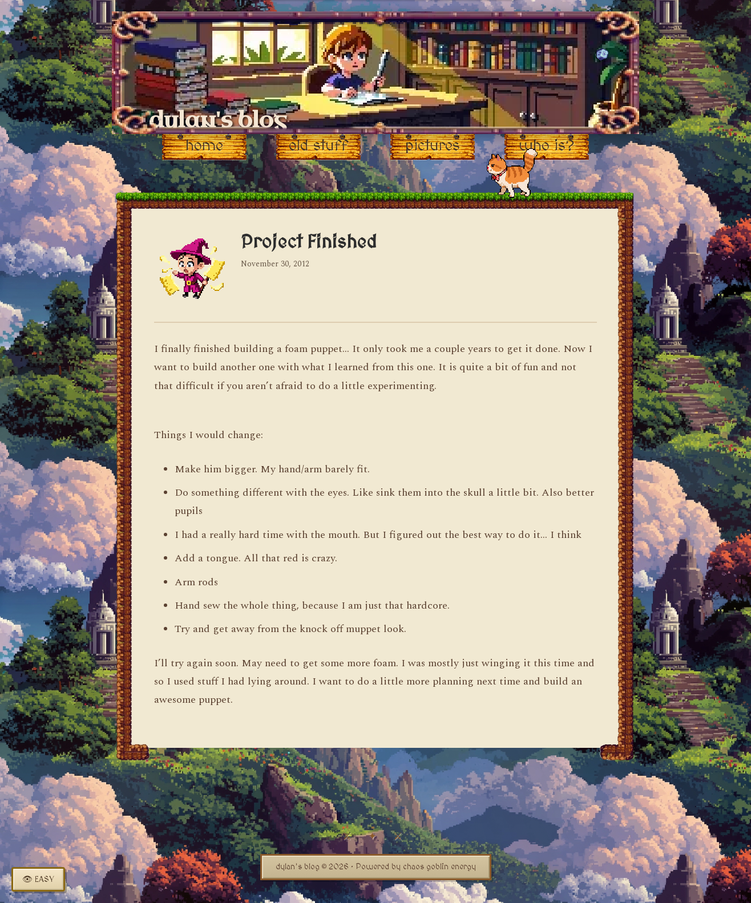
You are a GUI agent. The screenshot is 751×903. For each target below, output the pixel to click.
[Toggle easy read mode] (38, 879)
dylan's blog (217, 120)
